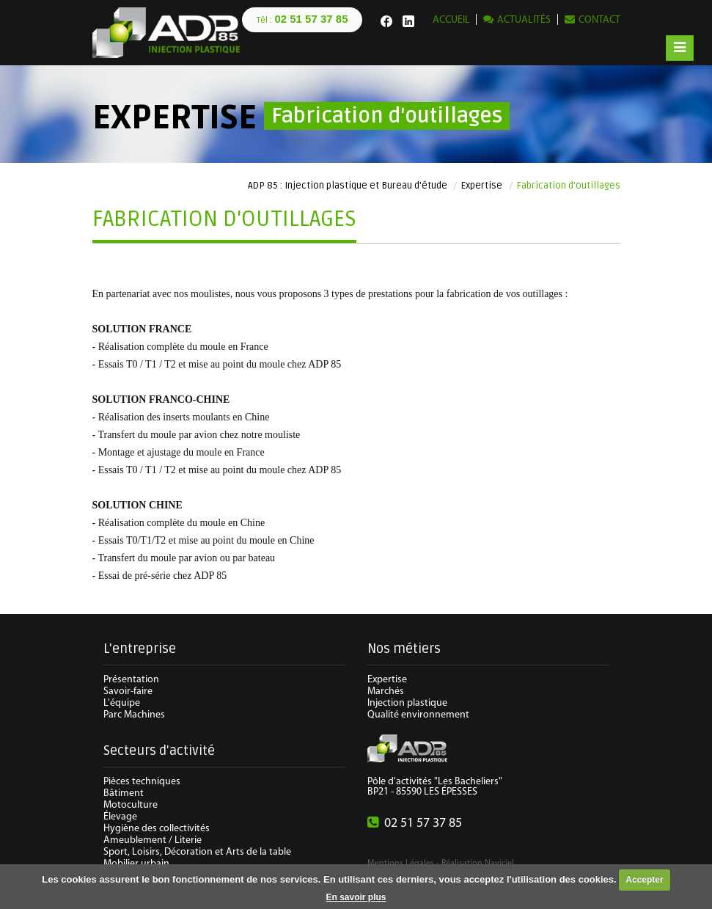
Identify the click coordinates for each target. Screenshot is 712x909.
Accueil (451, 20)
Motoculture (130, 805)
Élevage (120, 816)
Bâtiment (123, 793)
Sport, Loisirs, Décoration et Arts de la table (197, 852)
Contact (599, 20)
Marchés (385, 691)
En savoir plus (356, 897)
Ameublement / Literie (152, 840)
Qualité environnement (418, 714)
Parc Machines (134, 714)
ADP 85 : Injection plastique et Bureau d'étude (347, 185)
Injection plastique (407, 703)
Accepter (644, 880)
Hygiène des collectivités (156, 828)
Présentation (131, 679)
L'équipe (121, 703)
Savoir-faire (128, 691)
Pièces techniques (141, 781)
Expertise (481, 185)
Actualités (524, 20)
